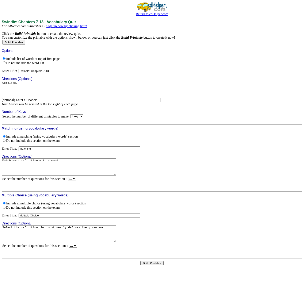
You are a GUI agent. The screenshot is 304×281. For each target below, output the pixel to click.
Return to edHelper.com (152, 14)
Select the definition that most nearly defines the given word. (66, 242)
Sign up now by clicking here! (66, 26)
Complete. (66, 91)
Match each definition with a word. (66, 172)
